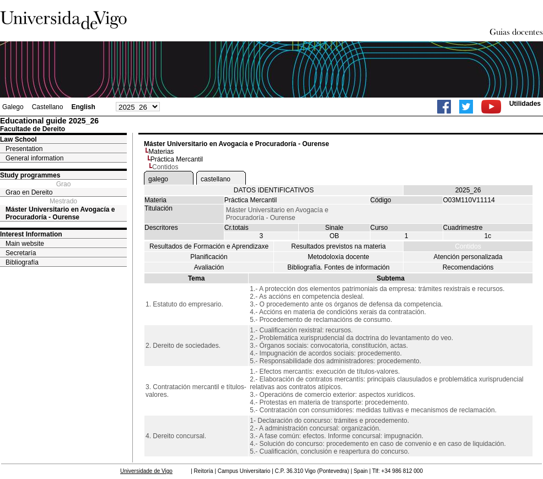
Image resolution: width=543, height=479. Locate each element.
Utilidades (525, 103)
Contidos (468, 246)
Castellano (47, 107)
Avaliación (209, 267)
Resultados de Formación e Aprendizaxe (208, 246)
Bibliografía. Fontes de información (338, 267)
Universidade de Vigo (146, 471)
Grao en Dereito (29, 192)
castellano (215, 179)
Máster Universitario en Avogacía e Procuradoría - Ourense (60, 213)
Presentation (24, 149)
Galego (13, 107)
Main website (25, 243)
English (83, 107)
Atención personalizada (468, 257)
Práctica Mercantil (176, 159)
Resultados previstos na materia (338, 246)
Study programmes (30, 175)
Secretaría (21, 253)
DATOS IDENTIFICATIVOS (274, 190)
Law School (18, 139)
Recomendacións (468, 267)
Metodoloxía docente (338, 257)
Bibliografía (22, 262)
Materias (161, 151)
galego (158, 179)
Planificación (208, 257)
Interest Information (31, 234)
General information (34, 158)
